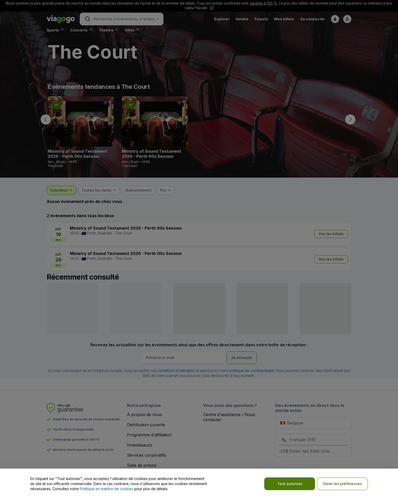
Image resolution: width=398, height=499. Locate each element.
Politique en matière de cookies (106, 489)
